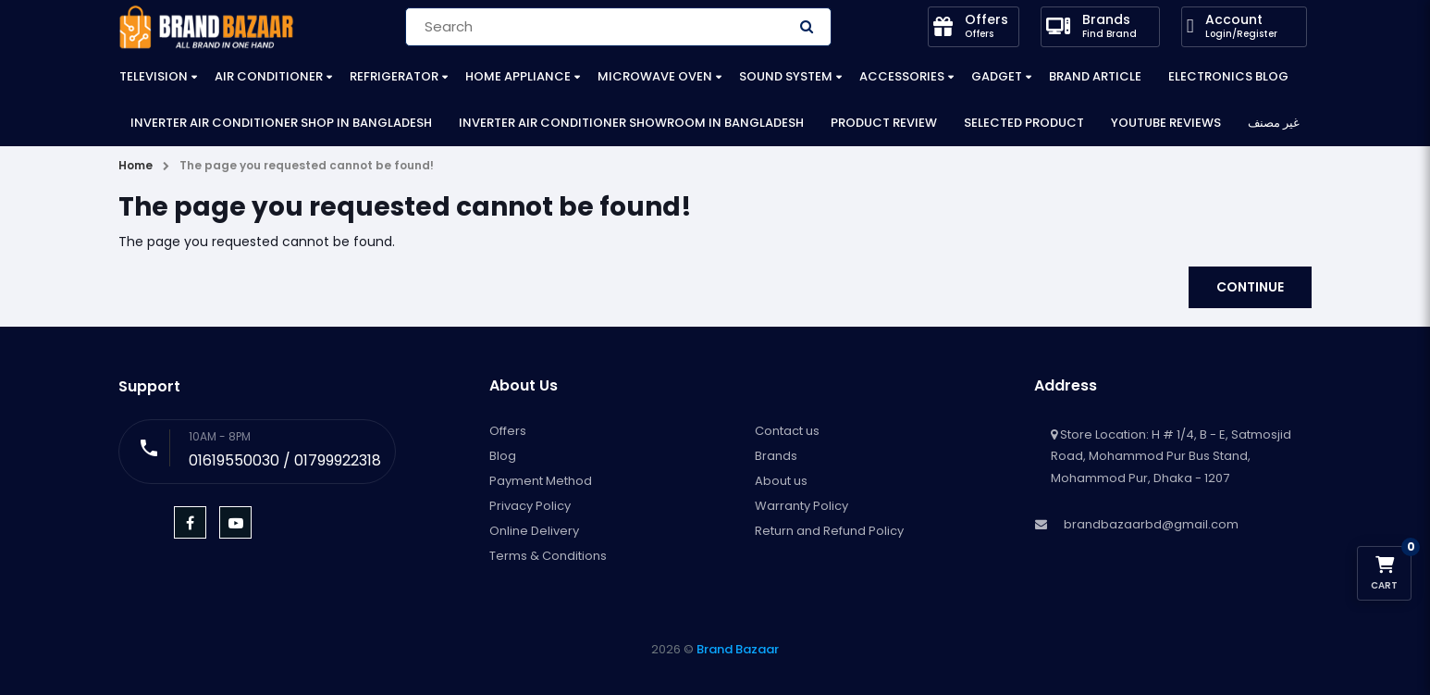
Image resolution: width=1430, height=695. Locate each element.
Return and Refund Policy (829, 531)
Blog (502, 456)
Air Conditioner (269, 76)
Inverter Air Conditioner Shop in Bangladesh (281, 122)
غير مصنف (1274, 122)
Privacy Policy (530, 506)
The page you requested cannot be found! (306, 165)
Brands (776, 456)
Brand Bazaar (738, 649)
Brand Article (1095, 76)
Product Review (884, 122)
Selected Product (1024, 122)
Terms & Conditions (548, 556)
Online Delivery (534, 531)
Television (153, 76)
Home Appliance (518, 76)
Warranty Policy (801, 506)
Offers (507, 431)
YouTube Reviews (1166, 122)
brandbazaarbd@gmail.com (1151, 524)
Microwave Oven (655, 76)
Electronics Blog (1228, 76)
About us (781, 481)
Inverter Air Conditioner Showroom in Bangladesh (631, 122)
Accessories (901, 76)
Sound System (785, 76)
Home (135, 165)
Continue (1250, 287)
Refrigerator (394, 76)
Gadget (996, 76)
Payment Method (540, 481)
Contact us (787, 431)
